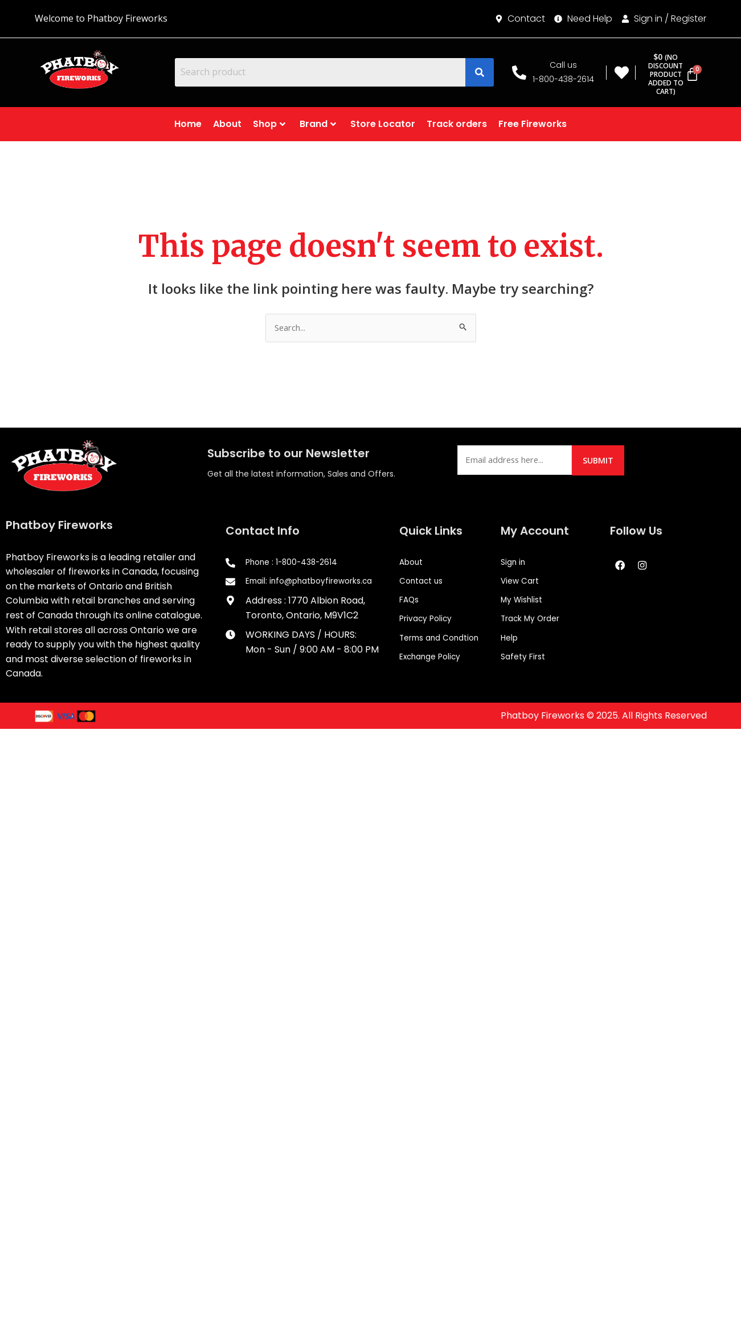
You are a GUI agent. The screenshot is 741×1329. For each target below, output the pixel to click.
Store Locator (382, 123)
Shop (269, 123)
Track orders (457, 123)
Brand (318, 123)
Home (188, 123)
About (227, 123)
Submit (601, 461)
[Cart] (670, 74)
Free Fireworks (532, 123)
